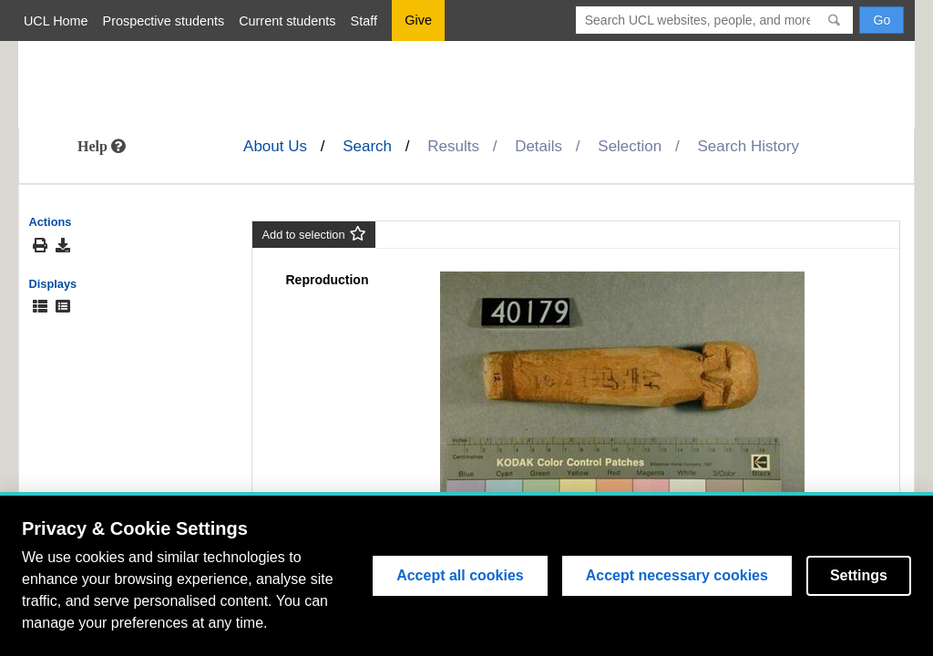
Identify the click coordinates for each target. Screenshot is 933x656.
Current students (287, 21)
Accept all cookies (460, 575)
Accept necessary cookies (677, 575)
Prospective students (164, 21)
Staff (364, 21)
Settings (858, 575)
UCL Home (56, 21)
